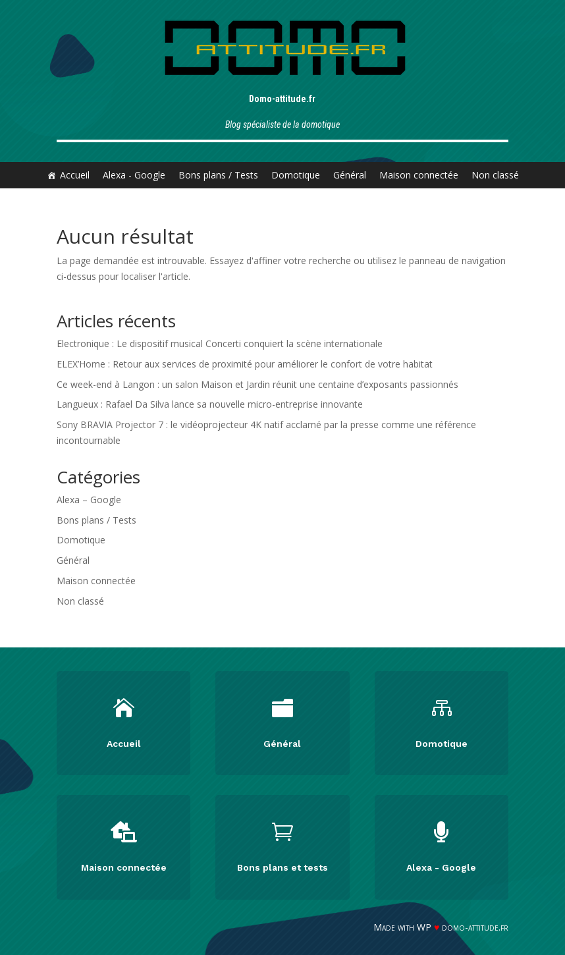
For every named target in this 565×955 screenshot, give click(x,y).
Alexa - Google (134, 175)
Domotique (295, 175)
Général (349, 175)
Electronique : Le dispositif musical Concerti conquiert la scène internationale (220, 343)
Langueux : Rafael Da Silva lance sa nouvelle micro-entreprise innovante (210, 404)
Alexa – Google (89, 499)
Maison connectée (418, 175)
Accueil (75, 175)
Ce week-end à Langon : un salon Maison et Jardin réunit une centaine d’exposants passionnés (257, 384)
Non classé (495, 175)
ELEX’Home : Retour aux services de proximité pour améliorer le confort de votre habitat (245, 364)
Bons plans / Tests (218, 175)
